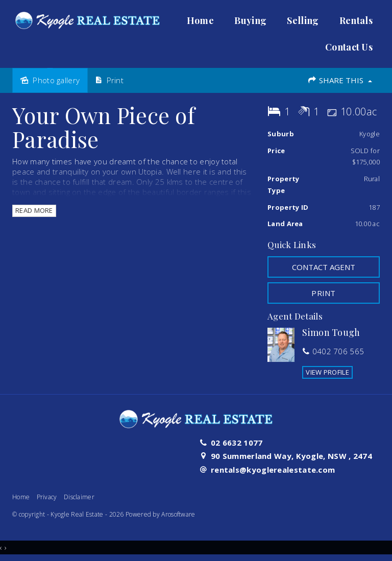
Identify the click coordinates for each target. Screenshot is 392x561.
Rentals (356, 20)
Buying (250, 20)
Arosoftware (178, 514)
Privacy (47, 497)
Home (200, 20)
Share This (339, 80)
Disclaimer (79, 497)
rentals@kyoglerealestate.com (273, 470)
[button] (323, 293)
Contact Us (349, 47)
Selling (302, 20)
